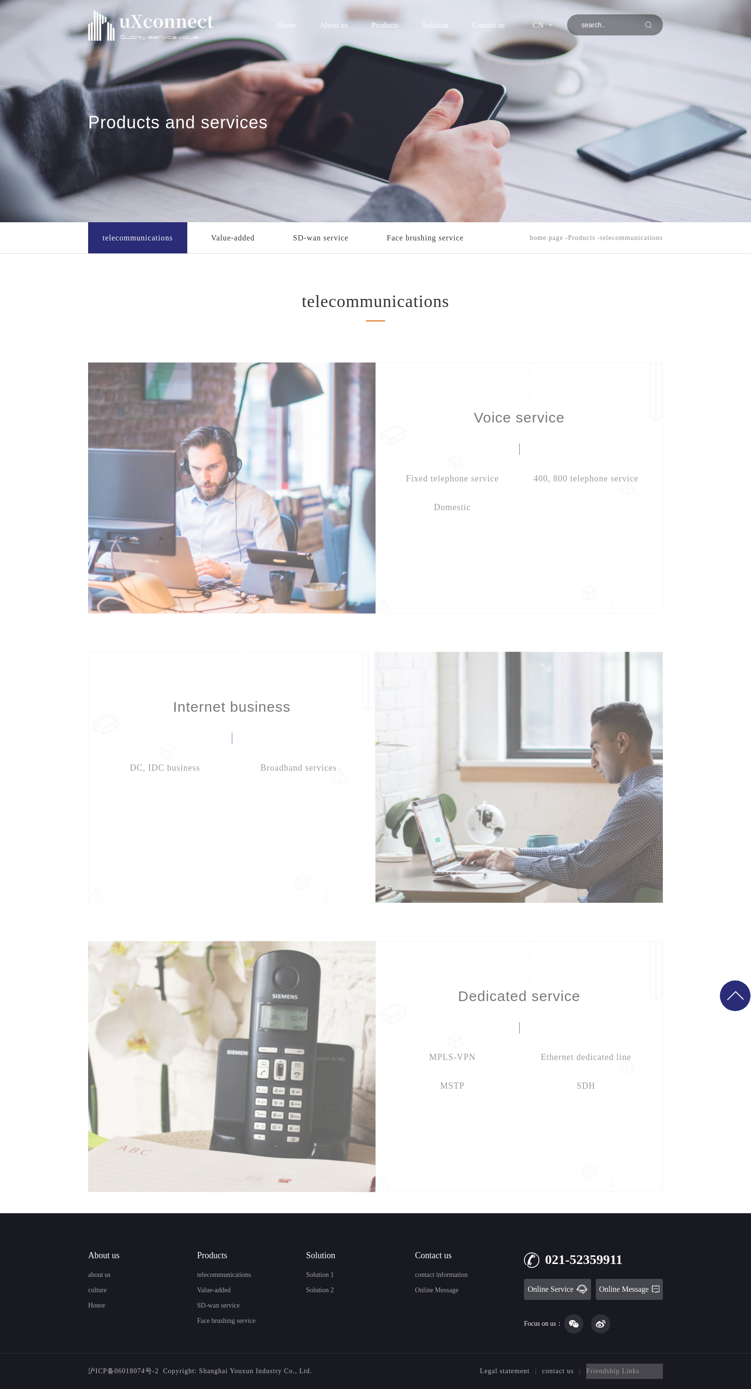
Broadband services (299, 794)
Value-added (233, 238)
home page (546, 237)
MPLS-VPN (452, 1084)
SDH (586, 1112)
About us (334, 25)
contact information (441, 1274)
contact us (558, 1371)
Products (385, 25)
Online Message (437, 1290)
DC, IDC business (165, 794)
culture (97, 1290)
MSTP (452, 1112)
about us (99, 1274)
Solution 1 (320, 1274)
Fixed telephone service (452, 505)
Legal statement (505, 1371)
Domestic (452, 534)
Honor (96, 1305)
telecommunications (137, 238)
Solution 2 (320, 1290)
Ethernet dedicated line (586, 1084)
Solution (435, 25)
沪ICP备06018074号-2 (123, 1371)
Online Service (558, 1289)
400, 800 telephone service (586, 505)
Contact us (488, 25)
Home (286, 25)
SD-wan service (321, 238)
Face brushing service (425, 238)
